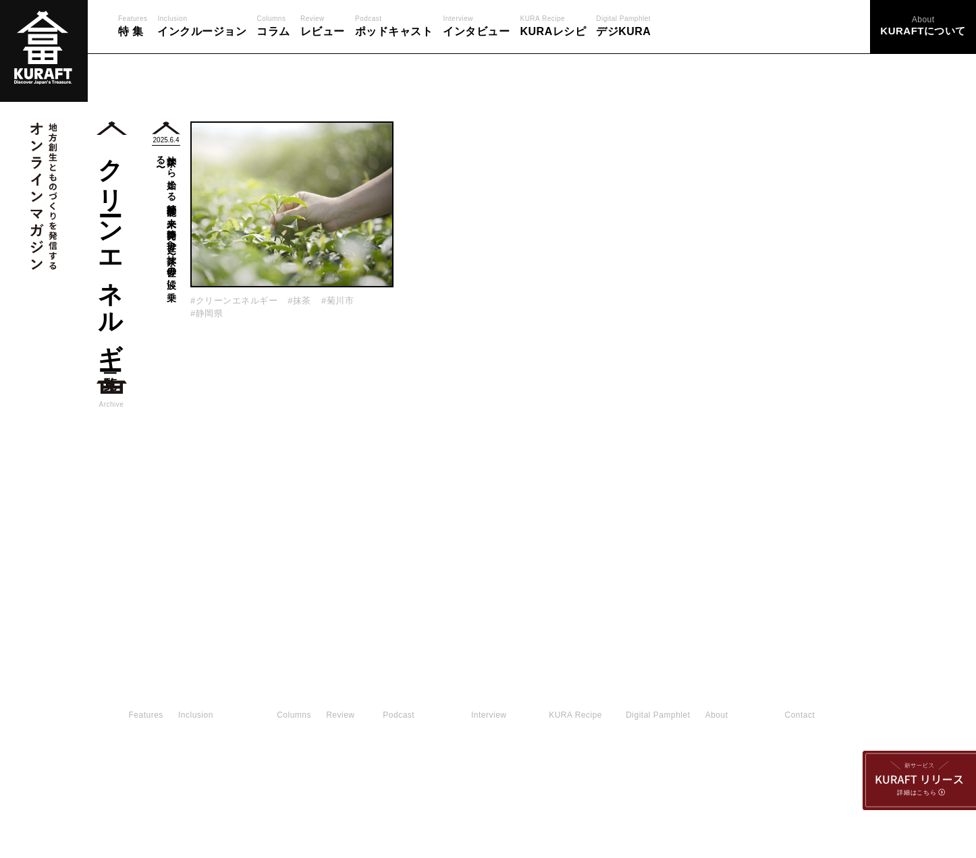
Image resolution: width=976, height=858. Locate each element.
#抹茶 (299, 300)
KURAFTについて (524, 764)
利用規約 (618, 764)
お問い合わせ (292, 764)
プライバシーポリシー (403, 764)
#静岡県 (206, 313)
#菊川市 (337, 300)
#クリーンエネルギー (233, 300)
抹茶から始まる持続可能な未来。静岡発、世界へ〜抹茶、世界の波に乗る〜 (166, 217)
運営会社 (693, 764)
